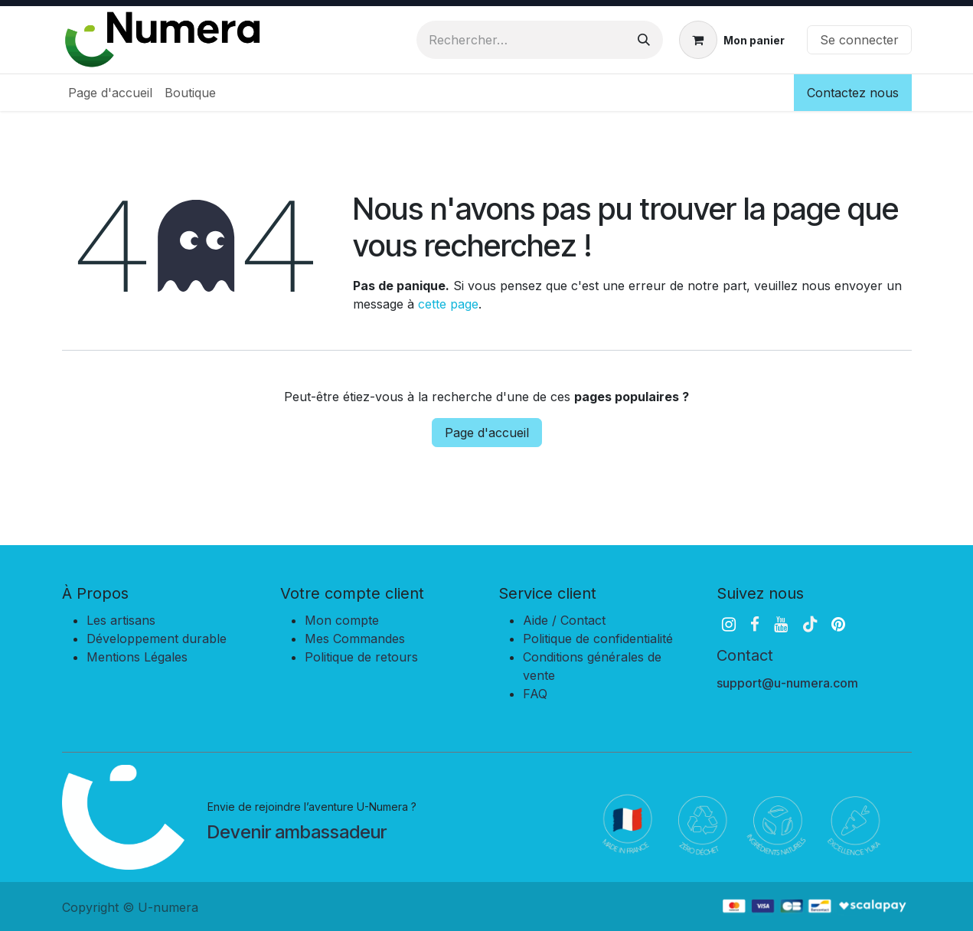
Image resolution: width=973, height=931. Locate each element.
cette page (448, 304)
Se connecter (859, 39)
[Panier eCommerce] (732, 39)
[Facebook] (754, 624)
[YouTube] (781, 624)
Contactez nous (853, 92)
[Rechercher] (644, 40)
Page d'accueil (487, 432)
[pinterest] (838, 624)
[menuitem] (110, 92)
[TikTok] (810, 624)
